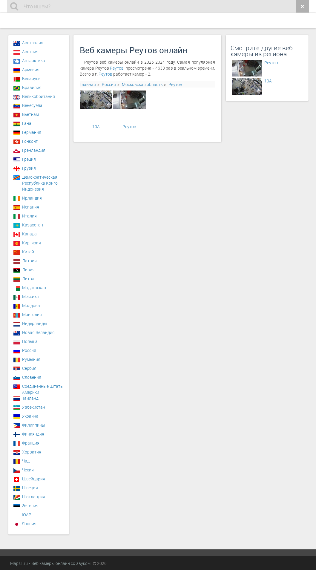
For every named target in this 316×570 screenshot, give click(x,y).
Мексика (30, 296)
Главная (88, 84)
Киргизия (31, 243)
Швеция (30, 488)
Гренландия (33, 150)
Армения (30, 69)
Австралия (32, 42)
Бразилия (32, 87)
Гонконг (30, 141)
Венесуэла (32, 105)
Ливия (28, 269)
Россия (109, 84)
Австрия (30, 51)
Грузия (29, 168)
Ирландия (32, 198)
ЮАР (26, 514)
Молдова (31, 305)
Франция (30, 443)
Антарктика (33, 60)
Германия (31, 132)
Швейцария (33, 479)
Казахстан (32, 225)
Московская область (142, 84)
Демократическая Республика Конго (40, 178)
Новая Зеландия (38, 332)
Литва (28, 278)
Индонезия (33, 189)
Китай (28, 252)
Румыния (31, 359)
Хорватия (31, 452)
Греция (29, 159)
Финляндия (33, 434)
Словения (31, 377)
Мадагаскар (34, 287)
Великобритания (38, 96)
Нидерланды (34, 323)
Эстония (30, 505)
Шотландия (33, 496)
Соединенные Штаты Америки (43, 387)
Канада (29, 234)
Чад (26, 461)
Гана (26, 123)
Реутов (117, 68)
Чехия (28, 470)
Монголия (32, 314)
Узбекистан (33, 407)
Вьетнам (30, 114)
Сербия (29, 368)
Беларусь (31, 78)
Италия (29, 216)
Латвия (29, 260)
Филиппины (33, 425)
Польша (30, 341)
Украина (30, 416)
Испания (30, 207)
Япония (29, 523)
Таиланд (30, 398)
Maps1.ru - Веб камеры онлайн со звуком (50, 563)
